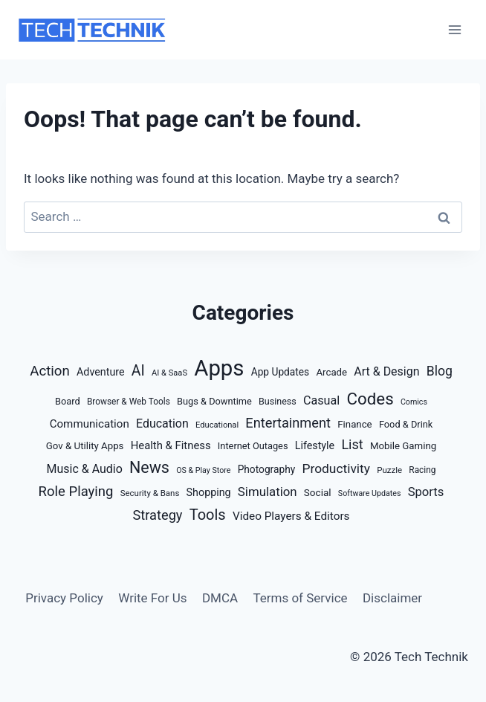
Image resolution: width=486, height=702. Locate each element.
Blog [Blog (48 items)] (440, 371)
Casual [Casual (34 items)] (321, 400)
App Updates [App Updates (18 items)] (280, 372)
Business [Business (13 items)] (278, 401)
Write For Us (152, 597)
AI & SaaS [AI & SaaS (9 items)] (169, 373)
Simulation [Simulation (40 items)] (267, 491)
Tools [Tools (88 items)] (207, 515)
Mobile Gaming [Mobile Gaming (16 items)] (403, 445)
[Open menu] (454, 29)
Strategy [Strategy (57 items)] (158, 515)
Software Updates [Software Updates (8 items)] (369, 493)
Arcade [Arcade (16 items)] (331, 372)
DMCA (220, 597)
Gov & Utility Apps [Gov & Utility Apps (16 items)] (85, 445)
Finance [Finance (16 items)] (354, 424)
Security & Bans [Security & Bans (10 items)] (150, 493)
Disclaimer (392, 597)
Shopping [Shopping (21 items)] (209, 492)
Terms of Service (300, 597)
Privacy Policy (64, 597)
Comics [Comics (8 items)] (414, 402)
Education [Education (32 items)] (162, 423)
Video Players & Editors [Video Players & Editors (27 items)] (291, 516)
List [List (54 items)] (352, 444)
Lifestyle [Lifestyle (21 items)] (314, 445)
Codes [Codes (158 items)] (369, 398)
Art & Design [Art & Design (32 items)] (386, 371)
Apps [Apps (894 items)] (219, 368)
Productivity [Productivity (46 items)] (336, 468)
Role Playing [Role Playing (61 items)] (76, 491)
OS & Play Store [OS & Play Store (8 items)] (203, 470)
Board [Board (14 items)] (67, 401)
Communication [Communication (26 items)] (89, 424)
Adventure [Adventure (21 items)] (101, 372)
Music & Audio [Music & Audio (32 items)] (85, 469)
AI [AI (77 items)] (138, 370)
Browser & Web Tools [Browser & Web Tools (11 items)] (128, 401)
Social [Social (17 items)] (317, 492)
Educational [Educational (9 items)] (217, 425)
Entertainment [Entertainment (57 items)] (288, 423)
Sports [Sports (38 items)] (426, 492)
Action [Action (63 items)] (50, 371)
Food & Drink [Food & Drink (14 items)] (405, 424)
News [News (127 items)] (149, 467)
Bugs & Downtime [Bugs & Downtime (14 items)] (214, 401)
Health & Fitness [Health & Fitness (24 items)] (171, 445)
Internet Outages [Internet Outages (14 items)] (253, 445)
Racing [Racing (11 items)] (422, 470)
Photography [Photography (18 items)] (267, 469)
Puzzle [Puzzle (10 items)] (389, 470)
